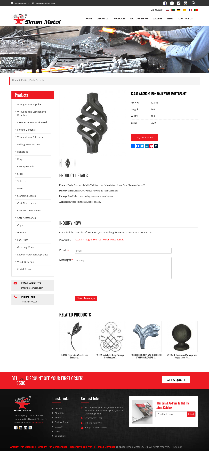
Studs (20, 173)
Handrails (22, 151)
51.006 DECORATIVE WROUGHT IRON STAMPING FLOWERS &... (146, 356)
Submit (191, 414)
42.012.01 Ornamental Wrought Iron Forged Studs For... (182, 356)
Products (119, 18)
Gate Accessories (26, 217)
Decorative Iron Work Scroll (32, 122)
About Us (103, 18)
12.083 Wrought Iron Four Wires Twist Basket (99, 239)
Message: (66, 260)
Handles (21, 232)
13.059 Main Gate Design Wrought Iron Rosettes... (110, 356)
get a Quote (176, 380)
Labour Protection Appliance (32, 254)
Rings (20, 159)
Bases (20, 188)
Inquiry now (144, 137)
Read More (37, 422)
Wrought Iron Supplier (29, 104)
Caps (20, 225)
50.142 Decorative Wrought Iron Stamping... (74, 356)
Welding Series (25, 261)
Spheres (21, 181)
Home (89, 18)
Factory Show (139, 18)
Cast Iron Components (29, 210)
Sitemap (177, 446)
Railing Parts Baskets (28, 144)
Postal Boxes (24, 269)
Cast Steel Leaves (26, 203)
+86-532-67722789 (93, 422)
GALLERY (157, 18)
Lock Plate (22, 239)
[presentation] (84, 287)
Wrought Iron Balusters (30, 137)
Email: (64, 250)
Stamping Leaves (26, 195)
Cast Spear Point (26, 166)
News (170, 18)
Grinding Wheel (25, 247)
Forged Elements (26, 129)
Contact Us (185, 18)
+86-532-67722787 (93, 418)
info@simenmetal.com (45, 3)
